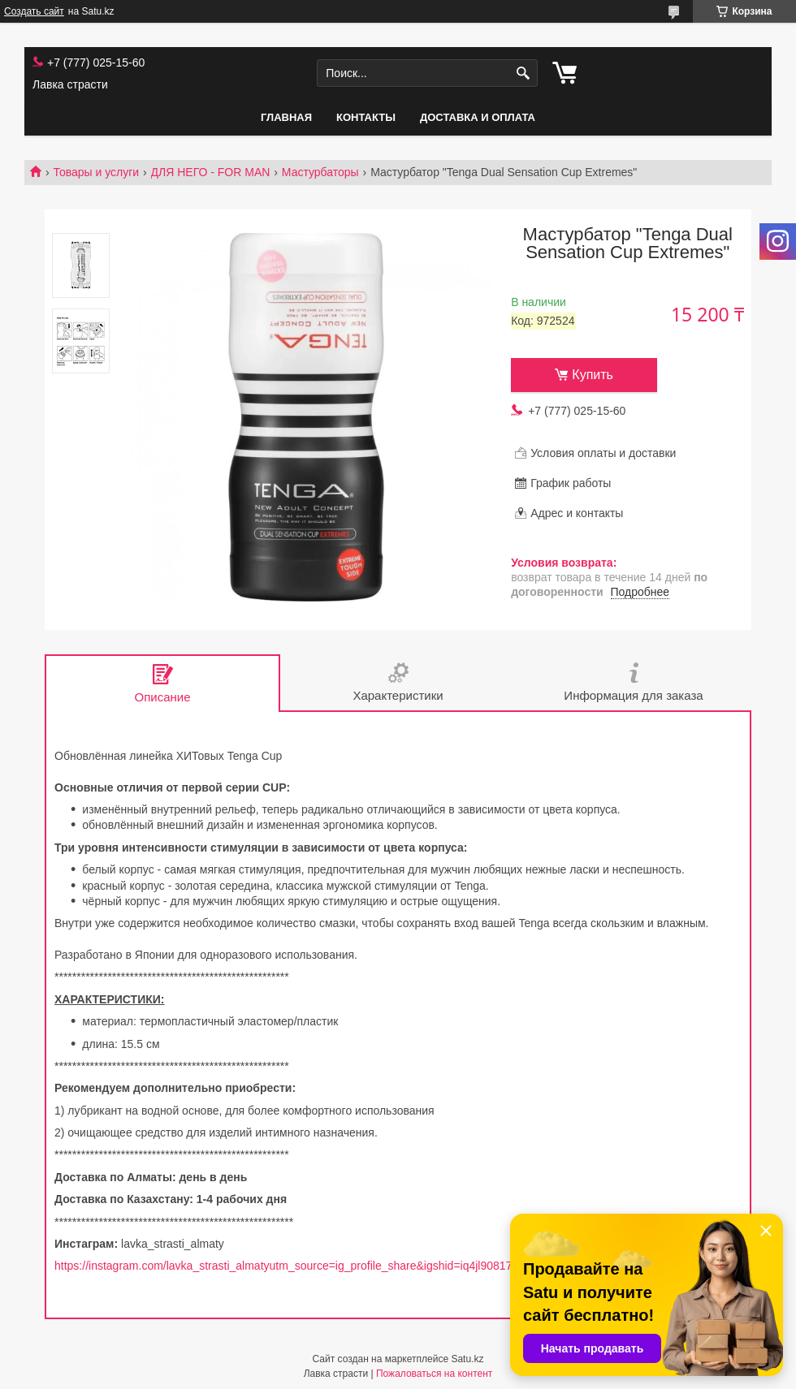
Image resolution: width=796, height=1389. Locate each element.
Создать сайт (34, 11)
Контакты (366, 117)
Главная (286, 117)
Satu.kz (467, 1359)
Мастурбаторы (320, 172)
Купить (592, 375)
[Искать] (523, 73)
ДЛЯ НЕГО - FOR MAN (210, 172)
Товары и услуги (96, 172)
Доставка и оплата (477, 117)
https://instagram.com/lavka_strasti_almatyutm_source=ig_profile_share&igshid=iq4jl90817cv (288, 1265)
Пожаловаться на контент (434, 1373)
